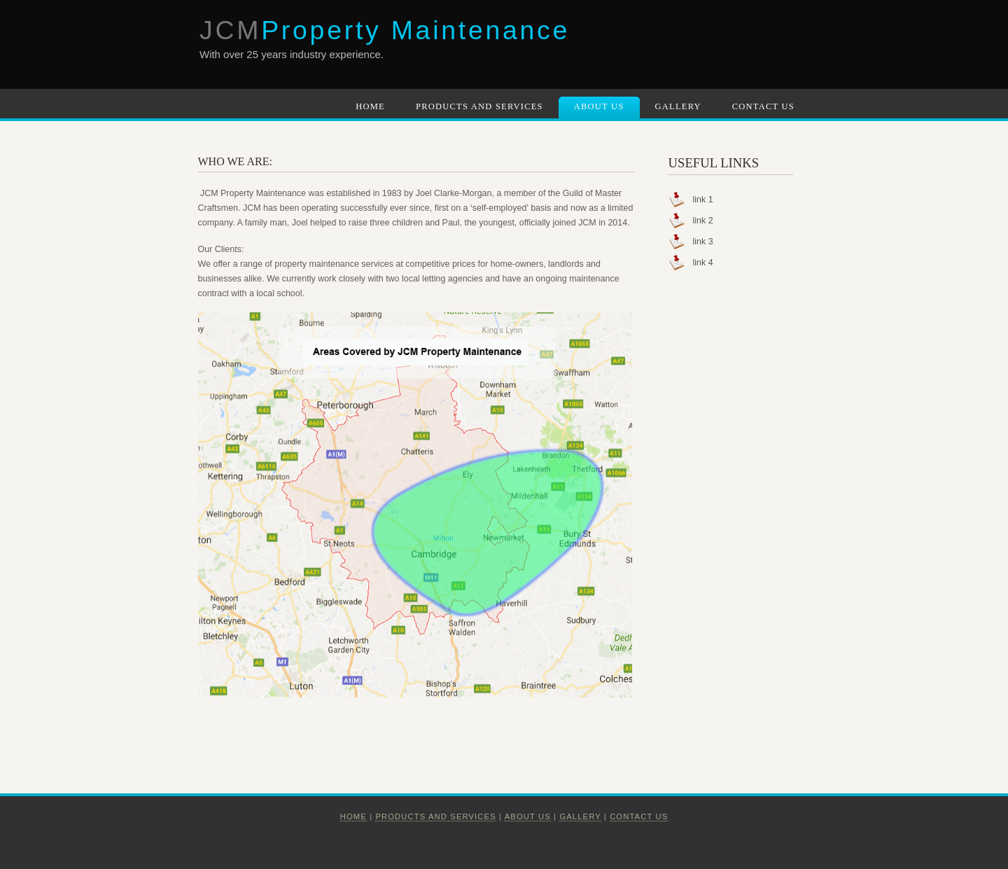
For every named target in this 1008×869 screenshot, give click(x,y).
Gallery (678, 106)
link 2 (703, 220)
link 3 (703, 241)
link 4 (703, 262)
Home (370, 106)
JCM (385, 30)
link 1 (703, 199)
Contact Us (763, 106)
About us (528, 816)
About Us (599, 106)
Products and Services (479, 106)
